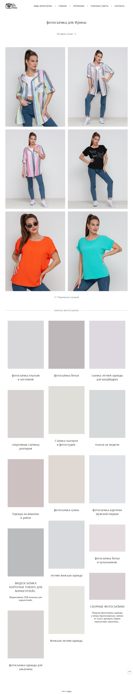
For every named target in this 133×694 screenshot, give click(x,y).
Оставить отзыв (65, 33)
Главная (63, 6)
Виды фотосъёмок (43, 6)
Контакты (119, 6)
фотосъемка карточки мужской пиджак (107, 516)
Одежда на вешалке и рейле (25, 520)
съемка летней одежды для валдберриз (107, 382)
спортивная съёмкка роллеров (25, 451)
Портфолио (78, 6)
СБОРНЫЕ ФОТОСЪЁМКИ (107, 611)
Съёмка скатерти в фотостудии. (66, 447)
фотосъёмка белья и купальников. (107, 564)
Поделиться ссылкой (68, 301)
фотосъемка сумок (66, 514)
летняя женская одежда (66, 580)
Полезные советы (99, 6)
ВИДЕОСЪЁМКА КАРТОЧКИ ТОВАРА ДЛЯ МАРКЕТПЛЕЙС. (25, 591)
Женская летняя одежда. (66, 645)
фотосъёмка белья (66, 380)
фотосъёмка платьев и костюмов (26, 382)
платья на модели (107, 449)
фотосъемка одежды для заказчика (25, 671)
